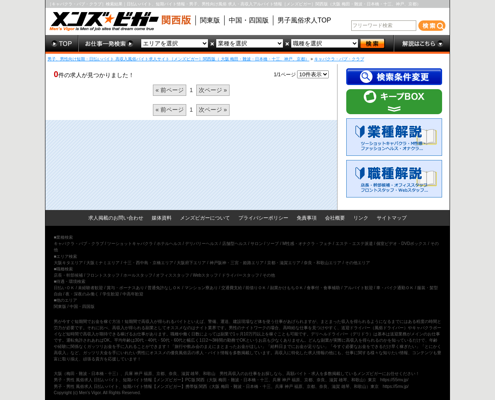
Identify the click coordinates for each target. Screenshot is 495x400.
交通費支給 (231, 287)
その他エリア (357, 262)
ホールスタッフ (137, 275)
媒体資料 (162, 218)
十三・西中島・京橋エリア (148, 262)
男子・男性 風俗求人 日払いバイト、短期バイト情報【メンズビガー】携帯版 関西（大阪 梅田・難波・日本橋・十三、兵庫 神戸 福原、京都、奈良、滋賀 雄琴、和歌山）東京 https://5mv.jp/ (231, 386)
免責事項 (307, 218)
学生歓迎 (110, 294)
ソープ (272, 243)
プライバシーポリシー (263, 218)
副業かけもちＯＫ (286, 287)
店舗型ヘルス (234, 243)
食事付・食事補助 (323, 287)
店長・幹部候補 (68, 275)
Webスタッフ (205, 275)
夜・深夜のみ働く (82, 294)
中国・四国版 (249, 20)
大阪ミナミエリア (103, 262)
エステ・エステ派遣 (354, 243)
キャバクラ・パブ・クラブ (339, 59)
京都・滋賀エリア (283, 262)
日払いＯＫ (64, 287)
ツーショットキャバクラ (130, 243)
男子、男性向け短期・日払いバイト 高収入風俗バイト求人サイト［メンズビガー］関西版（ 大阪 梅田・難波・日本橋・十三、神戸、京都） (178, 59)
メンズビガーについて (205, 218)
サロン (256, 243)
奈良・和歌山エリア (322, 262)
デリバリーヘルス (201, 243)
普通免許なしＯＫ (164, 287)
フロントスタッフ (103, 275)
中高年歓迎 (132, 294)
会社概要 (335, 218)
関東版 (210, 20)
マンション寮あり (201, 287)
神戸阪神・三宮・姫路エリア (237, 262)
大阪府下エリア (191, 262)
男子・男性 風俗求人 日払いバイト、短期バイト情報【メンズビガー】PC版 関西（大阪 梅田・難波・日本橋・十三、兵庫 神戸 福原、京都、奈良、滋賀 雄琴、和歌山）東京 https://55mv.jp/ (231, 380)
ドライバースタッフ (240, 275)
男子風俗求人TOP (304, 20)
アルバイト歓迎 (358, 287)
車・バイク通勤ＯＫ (395, 287)
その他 (268, 275)
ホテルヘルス (169, 243)
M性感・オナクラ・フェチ (307, 243)
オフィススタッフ (172, 275)
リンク (360, 218)
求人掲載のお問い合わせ (115, 218)
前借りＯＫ (255, 287)
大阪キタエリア (68, 262)
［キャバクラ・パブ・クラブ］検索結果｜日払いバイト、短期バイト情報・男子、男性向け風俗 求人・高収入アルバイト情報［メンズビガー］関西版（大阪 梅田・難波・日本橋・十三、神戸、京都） (234, 4)
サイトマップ (392, 218)
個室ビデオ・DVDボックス (401, 243)
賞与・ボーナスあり (125, 287)
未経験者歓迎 (90, 287)
